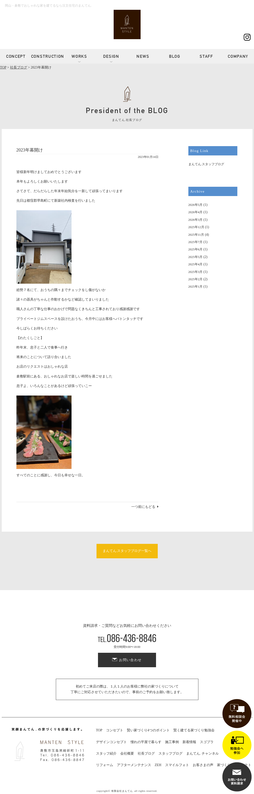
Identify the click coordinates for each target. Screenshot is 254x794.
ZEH (158, 765)
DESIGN (111, 56)
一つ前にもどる (143, 507)
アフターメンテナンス (134, 765)
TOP (99, 730)
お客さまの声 (203, 765)
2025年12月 (196, 227)
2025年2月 (195, 279)
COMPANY (238, 56)
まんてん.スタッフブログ (206, 164)
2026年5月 (195, 205)
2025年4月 (195, 264)
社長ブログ (146, 753)
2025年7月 (195, 242)
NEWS (142, 56)
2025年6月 (195, 249)
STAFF (206, 56)
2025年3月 (195, 272)
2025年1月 (195, 286)
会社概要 (127, 753)
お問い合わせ (130, 660)
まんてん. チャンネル (202, 753)
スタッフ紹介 (106, 753)
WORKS (79, 56)
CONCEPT (16, 56)
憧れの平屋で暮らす (146, 742)
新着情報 (189, 742)
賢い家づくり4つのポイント (148, 730)
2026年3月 (195, 220)
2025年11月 (196, 234)
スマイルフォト (177, 765)
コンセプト (114, 730)
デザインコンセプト (111, 742)
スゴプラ (207, 742)
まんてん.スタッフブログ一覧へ (127, 551)
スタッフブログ (170, 753)
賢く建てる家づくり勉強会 (194, 730)
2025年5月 (195, 257)
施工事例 (172, 742)
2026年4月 (195, 212)
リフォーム (104, 765)
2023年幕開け (29, 150)
